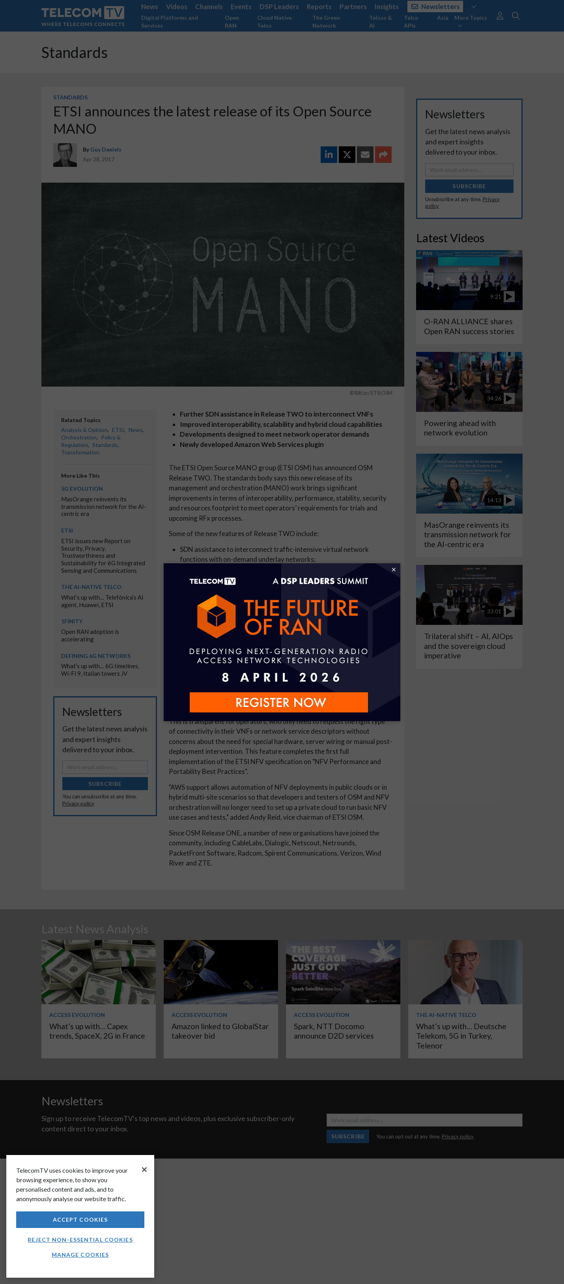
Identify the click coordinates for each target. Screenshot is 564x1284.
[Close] (144, 1169)
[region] (80, 1216)
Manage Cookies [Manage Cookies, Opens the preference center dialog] (80, 1254)
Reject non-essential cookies (80, 1239)
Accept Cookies (80, 1219)
